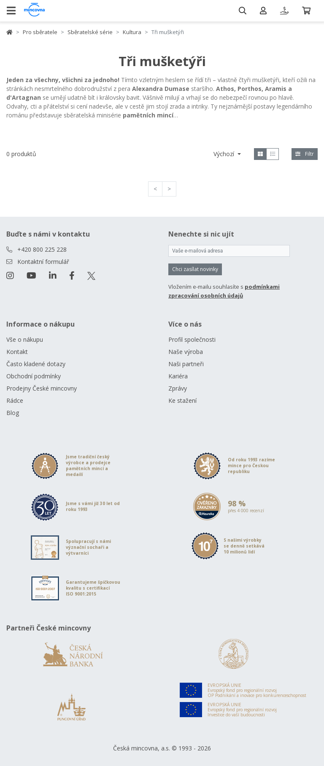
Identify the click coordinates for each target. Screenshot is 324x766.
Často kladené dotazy (35, 364)
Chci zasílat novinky (195, 269)
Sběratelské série (90, 32)
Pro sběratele (40, 32)
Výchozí (224, 154)
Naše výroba (185, 352)
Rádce (14, 400)
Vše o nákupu (24, 339)
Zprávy (177, 388)
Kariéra (178, 376)
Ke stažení (182, 400)
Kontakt (17, 352)
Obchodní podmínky (33, 376)
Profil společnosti (192, 339)
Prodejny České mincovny (41, 388)
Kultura (132, 32)
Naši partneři (186, 364)
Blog (12, 413)
